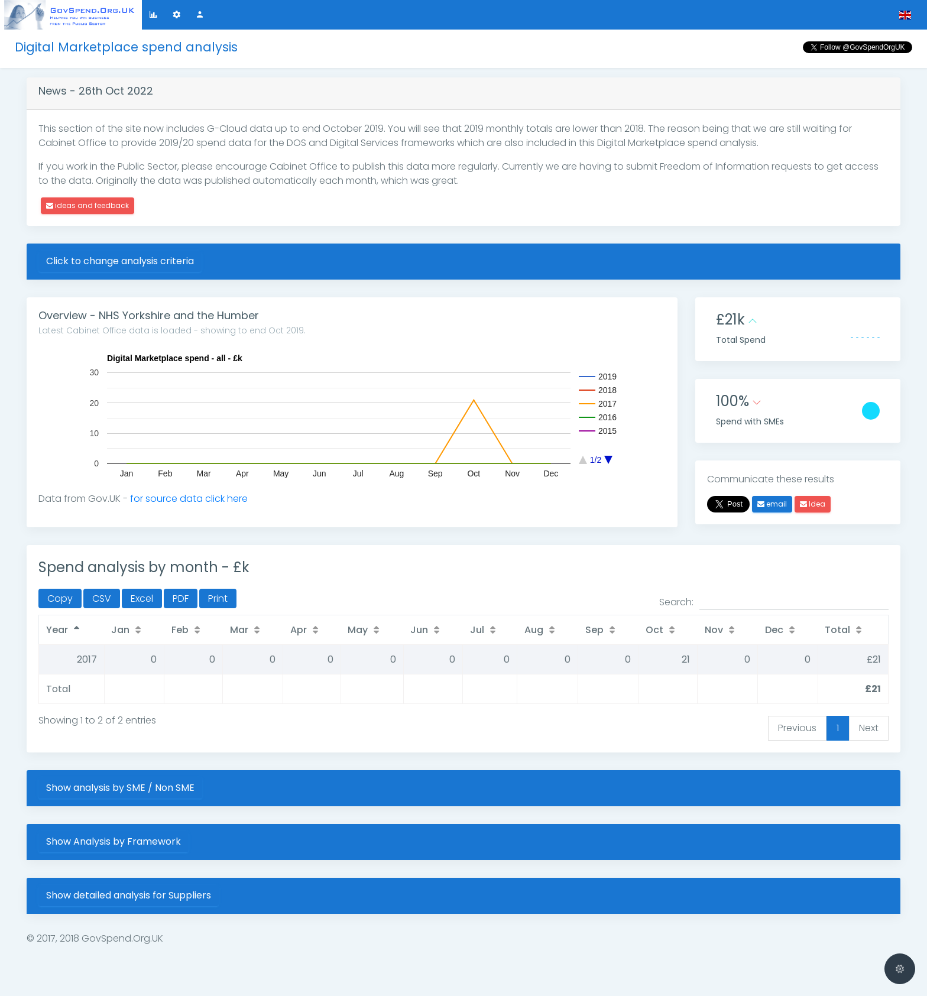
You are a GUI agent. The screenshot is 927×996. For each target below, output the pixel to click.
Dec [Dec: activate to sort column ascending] (771, 630)
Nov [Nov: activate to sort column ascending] (711, 630)
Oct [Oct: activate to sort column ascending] (651, 630)
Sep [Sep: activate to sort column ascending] (592, 630)
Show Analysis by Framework (113, 841)
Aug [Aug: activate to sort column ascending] (530, 630)
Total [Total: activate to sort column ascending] (834, 630)
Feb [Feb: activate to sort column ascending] (181, 630)
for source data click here (189, 498)
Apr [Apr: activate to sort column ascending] (298, 630)
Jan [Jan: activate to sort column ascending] (121, 630)
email (772, 504)
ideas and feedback (87, 205)
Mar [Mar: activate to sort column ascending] (239, 630)
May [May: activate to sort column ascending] (356, 630)
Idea (812, 504)
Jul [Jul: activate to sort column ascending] (476, 630)
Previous (797, 728)
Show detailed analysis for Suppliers (128, 895)
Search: (774, 602)
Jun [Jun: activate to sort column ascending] (418, 630)
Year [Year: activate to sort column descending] (57, 630)
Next (869, 728)
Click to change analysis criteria (120, 261)
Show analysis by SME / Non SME (120, 787)
